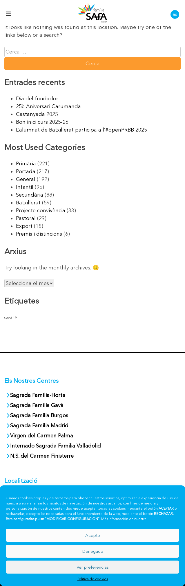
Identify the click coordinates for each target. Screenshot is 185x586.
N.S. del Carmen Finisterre (42, 456)
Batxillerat (28, 202)
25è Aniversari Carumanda (48, 106)
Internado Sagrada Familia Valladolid (55, 446)
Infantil (24, 187)
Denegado (92, 551)
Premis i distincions (39, 234)
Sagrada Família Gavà (37, 405)
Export (24, 226)
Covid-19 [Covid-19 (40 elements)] (10, 318)
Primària (26, 163)
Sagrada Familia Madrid (39, 425)
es (175, 14)
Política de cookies (92, 579)
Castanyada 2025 (37, 114)
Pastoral (26, 218)
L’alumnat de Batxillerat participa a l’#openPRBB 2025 (81, 130)
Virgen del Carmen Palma (41, 435)
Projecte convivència (40, 210)
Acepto (92, 535)
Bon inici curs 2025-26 (42, 122)
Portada (25, 171)
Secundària (29, 195)
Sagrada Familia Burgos (39, 415)
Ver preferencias (93, 567)
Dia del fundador (37, 98)
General (25, 179)
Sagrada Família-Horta (37, 395)
